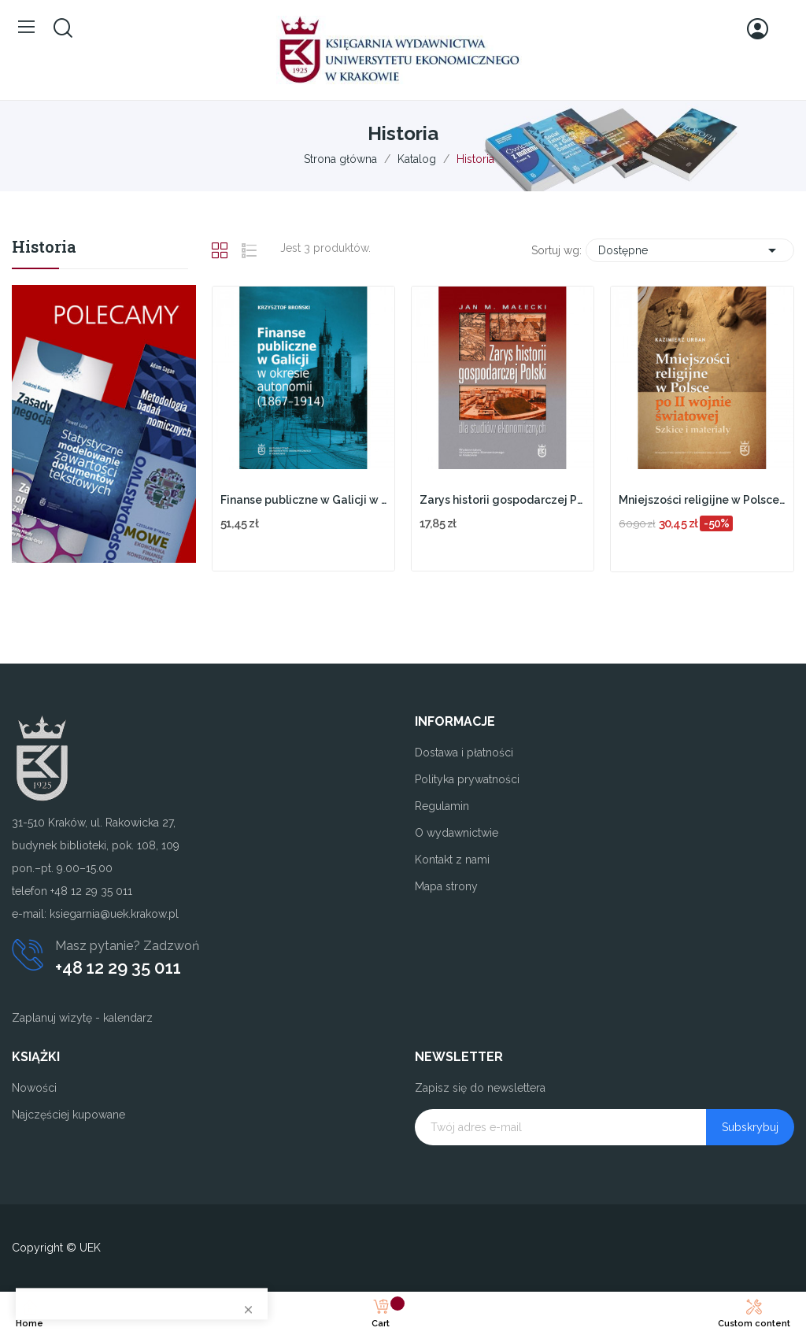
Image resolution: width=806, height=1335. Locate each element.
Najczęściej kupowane (68, 1114)
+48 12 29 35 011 (118, 967)
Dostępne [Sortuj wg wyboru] (690, 250)
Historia (44, 248)
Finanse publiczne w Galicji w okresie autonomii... (303, 500)
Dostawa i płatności (464, 752)
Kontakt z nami (452, 859)
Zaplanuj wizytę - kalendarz (82, 1017)
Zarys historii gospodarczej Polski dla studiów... (503, 500)
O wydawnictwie (456, 833)
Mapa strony (446, 886)
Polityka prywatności (467, 779)
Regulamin (442, 806)
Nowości (34, 1088)
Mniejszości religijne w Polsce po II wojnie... (702, 500)
